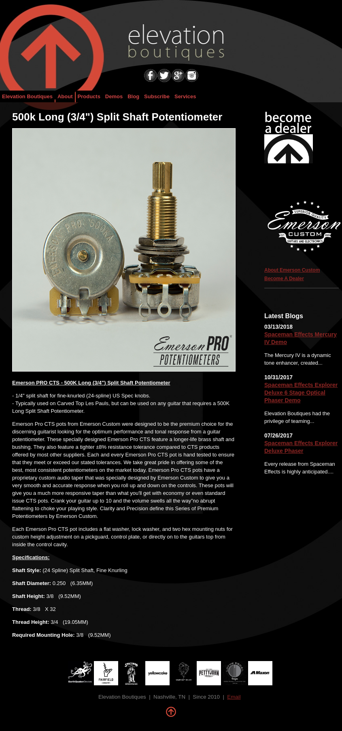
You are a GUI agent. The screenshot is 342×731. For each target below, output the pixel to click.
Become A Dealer (284, 278)
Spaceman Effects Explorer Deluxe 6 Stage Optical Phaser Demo (301, 393)
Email (233, 697)
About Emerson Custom (292, 270)
